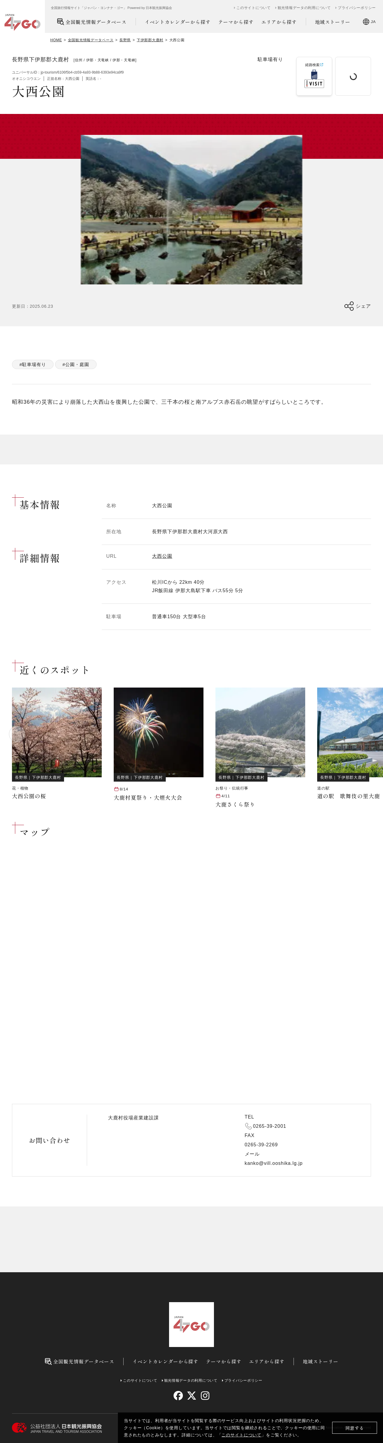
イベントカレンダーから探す (178, 21)
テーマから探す (236, 21)
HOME (56, 40)
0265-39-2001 (269, 1126)
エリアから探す (279, 21)
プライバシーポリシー (357, 8)
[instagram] (205, 1396)
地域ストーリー (333, 21)
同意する (354, 1428)
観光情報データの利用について (304, 8)
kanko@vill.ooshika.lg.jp (274, 1163)
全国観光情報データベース (92, 21)
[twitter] (191, 1395)
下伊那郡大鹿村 (150, 40)
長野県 (125, 40)
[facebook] (178, 1395)
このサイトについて (241, 1435)
